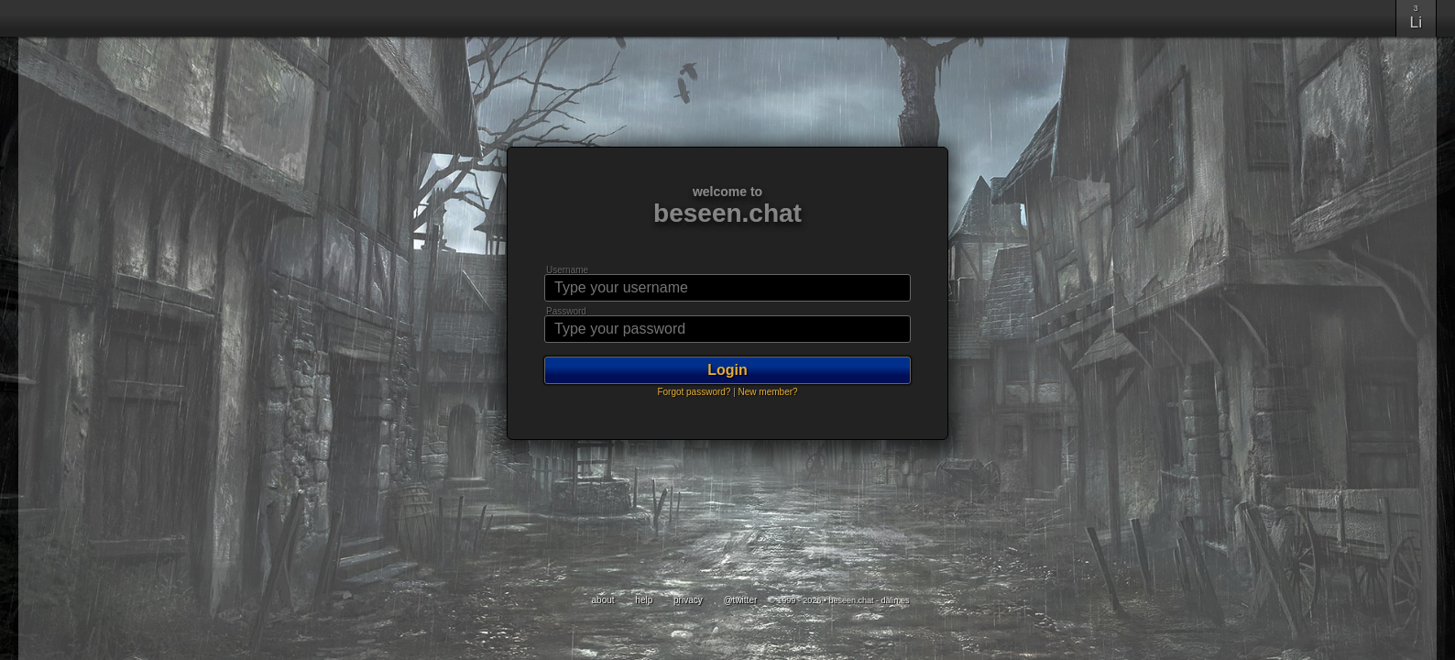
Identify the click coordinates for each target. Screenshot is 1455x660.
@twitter (741, 600)
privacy (689, 600)
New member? (768, 392)
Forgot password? (693, 392)
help (645, 600)
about (605, 600)
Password (566, 311)
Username (567, 270)
